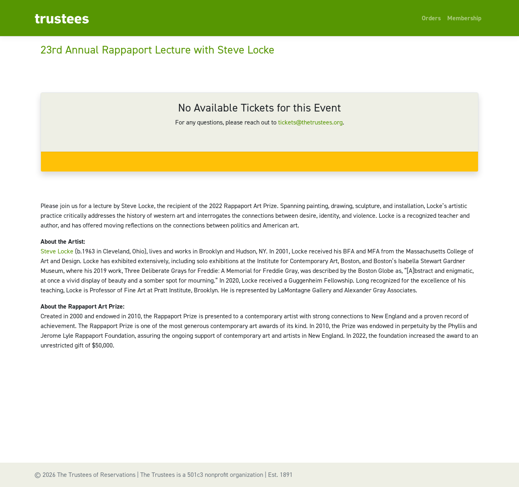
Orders (431, 18)
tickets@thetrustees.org (310, 122)
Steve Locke (57, 251)
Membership (464, 18)
